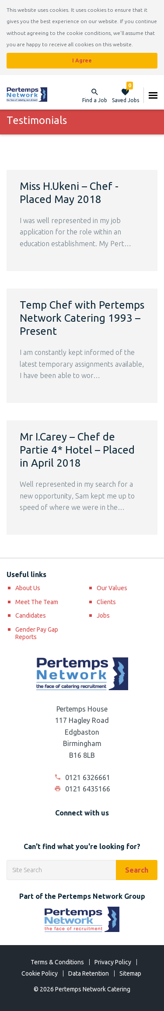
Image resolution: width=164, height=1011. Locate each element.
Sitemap (130, 973)
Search (136, 870)
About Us (27, 588)
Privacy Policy (112, 962)
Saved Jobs (125, 95)
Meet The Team (36, 601)
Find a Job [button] (94, 100)
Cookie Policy (39, 973)
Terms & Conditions (57, 962)
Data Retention (88, 973)
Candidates (30, 615)
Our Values (112, 588)
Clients (106, 601)
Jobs (103, 615)
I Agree (82, 60)
